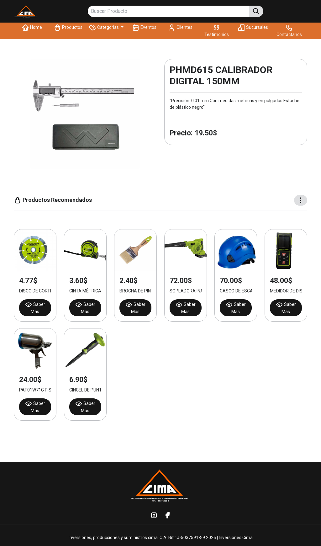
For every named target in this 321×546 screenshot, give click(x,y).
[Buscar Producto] (168, 11)
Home (32, 27)
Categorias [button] (104, 27)
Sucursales (253, 27)
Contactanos (289, 30)
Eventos (144, 27)
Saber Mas (35, 307)
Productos (68, 27)
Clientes (180, 27)
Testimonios (216, 30)
